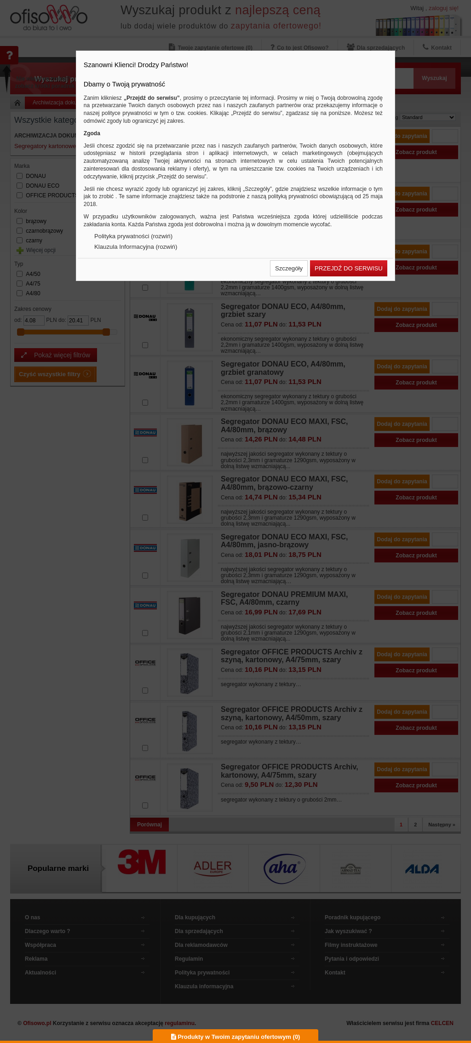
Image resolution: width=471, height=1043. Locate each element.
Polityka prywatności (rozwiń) (133, 236)
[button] (289, 268)
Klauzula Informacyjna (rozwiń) (135, 247)
